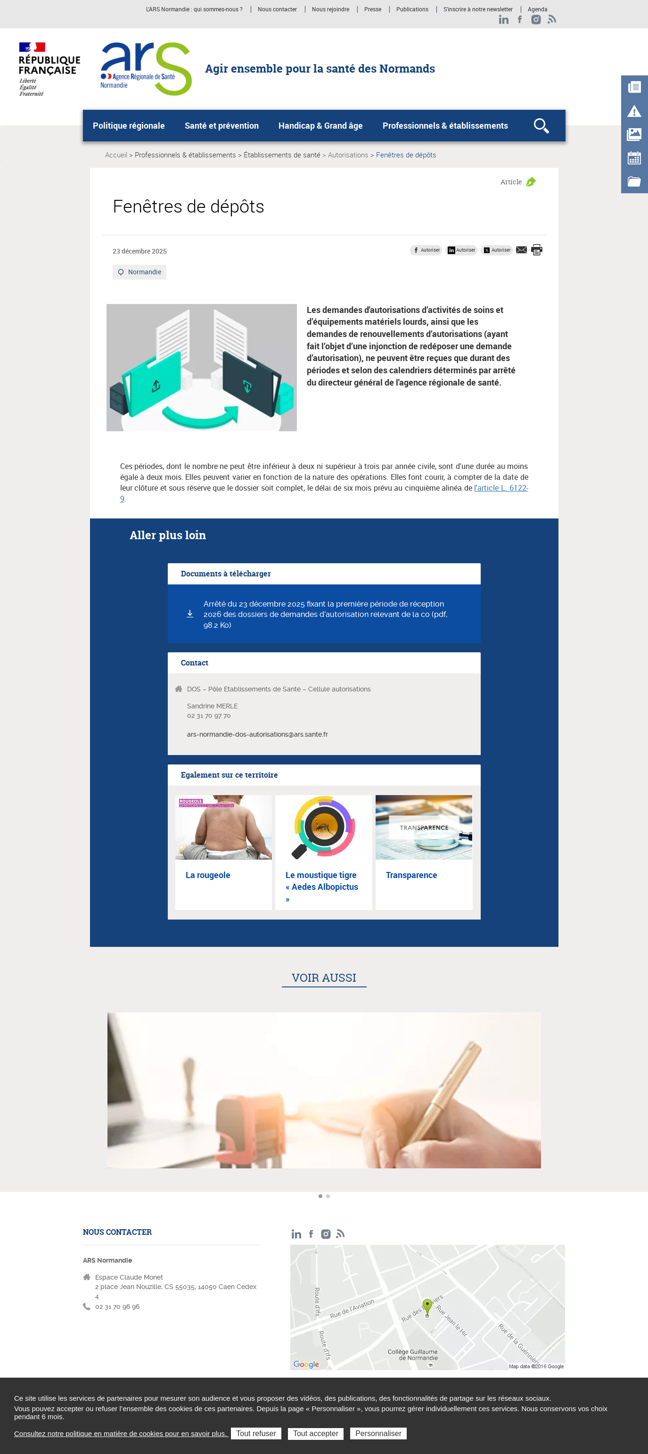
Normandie (144, 273)
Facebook (520, 20)
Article (511, 181)
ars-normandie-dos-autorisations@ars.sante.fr (257, 734)
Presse (372, 9)
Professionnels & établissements (445, 125)
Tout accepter (315, 1433)
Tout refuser (256, 1433)
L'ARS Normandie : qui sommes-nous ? (194, 9)
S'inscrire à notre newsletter (478, 9)
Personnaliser (378, 1433)
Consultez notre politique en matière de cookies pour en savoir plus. (121, 1433)
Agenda (538, 9)
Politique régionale (129, 125)
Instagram (536, 20)
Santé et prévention (222, 125)
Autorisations (348, 154)
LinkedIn (504, 20)
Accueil (116, 154)
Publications (412, 9)
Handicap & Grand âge (321, 125)
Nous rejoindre (330, 9)
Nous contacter (277, 9)
